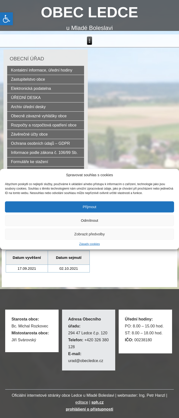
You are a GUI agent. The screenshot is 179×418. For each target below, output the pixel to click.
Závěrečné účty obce (29, 134)
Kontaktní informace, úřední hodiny (41, 70)
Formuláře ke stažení (29, 162)
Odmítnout (89, 220)
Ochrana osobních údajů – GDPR (40, 143)
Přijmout (89, 207)
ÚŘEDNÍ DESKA (26, 98)
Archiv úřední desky (28, 107)
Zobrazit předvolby (89, 234)
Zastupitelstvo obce (28, 79)
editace (81, 402)
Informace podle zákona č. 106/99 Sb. (44, 152)
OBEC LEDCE (89, 12)
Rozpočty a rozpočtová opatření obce (43, 125)
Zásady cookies (89, 244)
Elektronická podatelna (31, 88)
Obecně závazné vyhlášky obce (39, 116)
